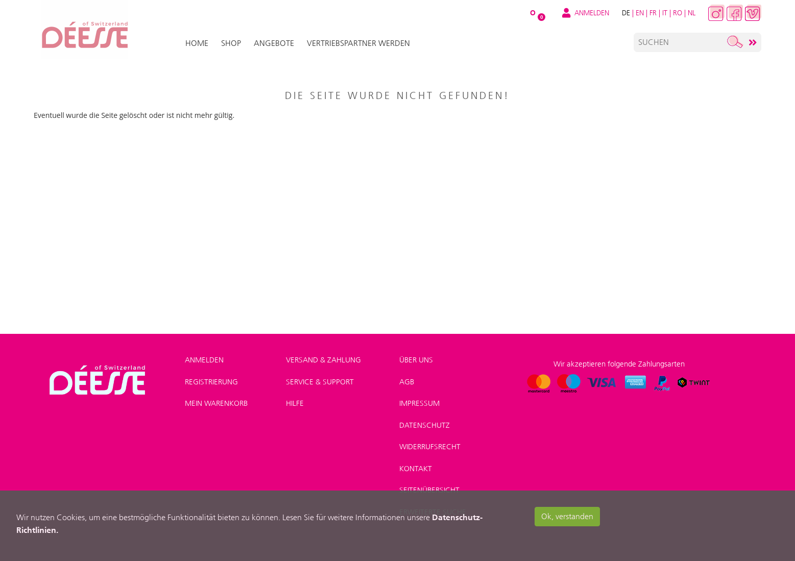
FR (653, 12)
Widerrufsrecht (430, 446)
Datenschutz (424, 425)
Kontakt (415, 468)
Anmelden (204, 359)
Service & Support (320, 381)
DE (626, 12)
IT (664, 12)
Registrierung (211, 381)
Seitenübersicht (429, 490)
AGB (406, 381)
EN (640, 12)
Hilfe (295, 403)
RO (677, 12)
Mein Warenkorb (216, 403)
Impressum (419, 403)
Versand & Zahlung (323, 359)
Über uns (416, 359)
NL (691, 12)
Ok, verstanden (567, 516)
